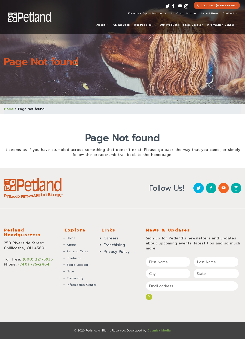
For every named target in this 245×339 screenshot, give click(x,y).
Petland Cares (77, 251)
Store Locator (193, 25)
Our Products (169, 25)
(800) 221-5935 (226, 5)
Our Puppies (144, 24)
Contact (230, 13)
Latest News (210, 13)
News (71, 271)
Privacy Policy (117, 251)
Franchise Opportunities (147, 13)
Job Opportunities (184, 13)
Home (9, 108)
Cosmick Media (159, 330)
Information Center (222, 24)
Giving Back (121, 25)
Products (74, 258)
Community (75, 278)
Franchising (114, 245)
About (102, 24)
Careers (111, 238)
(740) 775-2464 (34, 264)
